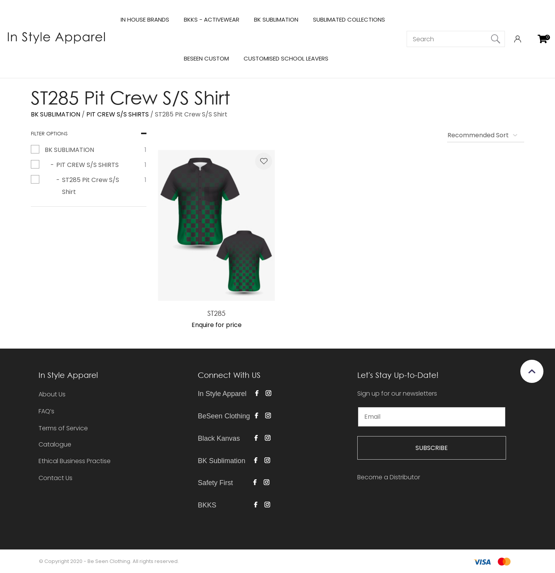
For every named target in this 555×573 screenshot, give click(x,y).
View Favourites (530, 39)
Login (517, 39)
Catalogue (55, 445)
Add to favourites (263, 161)
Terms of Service (63, 428)
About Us (52, 394)
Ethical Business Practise (75, 461)
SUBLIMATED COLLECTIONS (349, 19)
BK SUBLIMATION (276, 19)
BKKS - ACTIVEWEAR (211, 19)
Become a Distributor (388, 477)
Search (495, 39)
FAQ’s (46, 411)
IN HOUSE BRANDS (145, 19)
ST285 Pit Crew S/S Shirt (191, 114)
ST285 (216, 313)
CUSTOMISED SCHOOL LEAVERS (286, 58)
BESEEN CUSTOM (206, 58)
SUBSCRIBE (431, 447)
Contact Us (55, 478)
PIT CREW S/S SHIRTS (117, 114)
